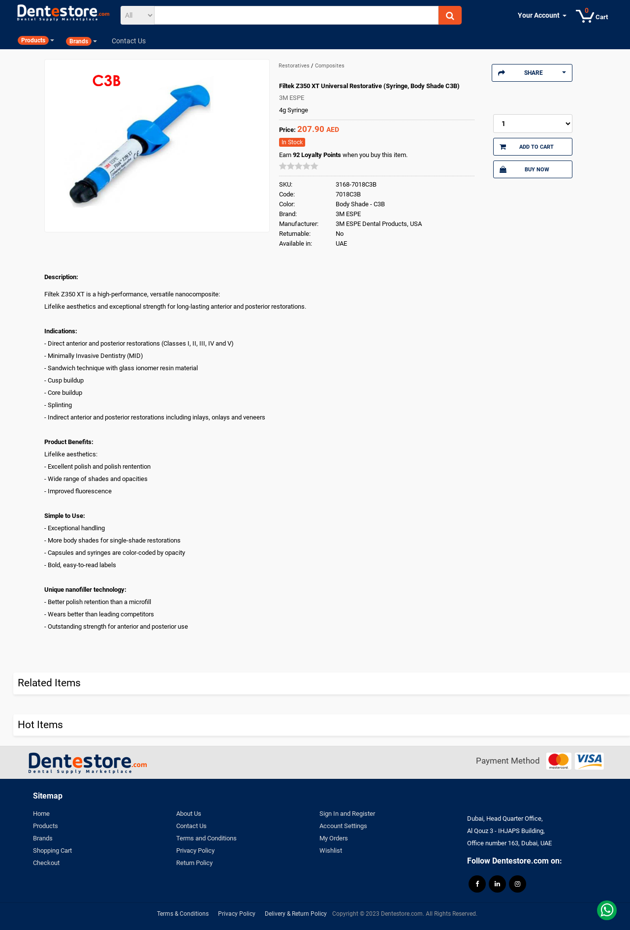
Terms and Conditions (206, 838)
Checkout (46, 862)
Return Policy (194, 862)
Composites (330, 66)
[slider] (298, 166)
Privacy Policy (195, 850)
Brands (43, 838)
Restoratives (295, 66)
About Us (188, 813)
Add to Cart (527, 147)
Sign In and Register (347, 813)
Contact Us (191, 826)
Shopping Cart (52, 850)
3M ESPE (291, 97)
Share (532, 73)
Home (41, 813)
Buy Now (524, 169)
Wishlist (330, 850)
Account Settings (343, 826)
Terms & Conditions (183, 913)
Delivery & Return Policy (296, 913)
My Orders (333, 838)
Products (45, 826)
